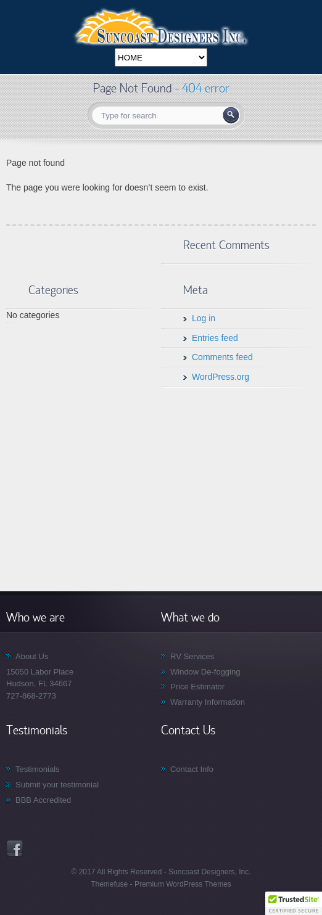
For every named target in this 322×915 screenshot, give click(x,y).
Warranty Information (207, 702)
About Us (31, 656)
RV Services (192, 656)
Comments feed (222, 357)
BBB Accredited (43, 800)
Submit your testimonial (57, 784)
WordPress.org (220, 377)
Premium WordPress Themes (182, 884)
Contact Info (191, 769)
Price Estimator (197, 686)
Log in (203, 318)
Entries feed (215, 338)
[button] (293, 903)
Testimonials (37, 769)
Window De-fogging (205, 671)
